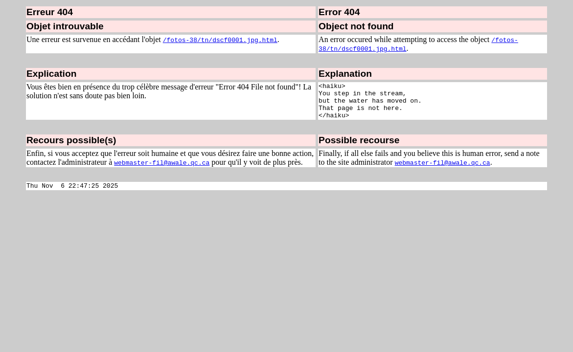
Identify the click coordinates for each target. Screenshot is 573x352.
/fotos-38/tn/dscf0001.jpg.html (220, 39)
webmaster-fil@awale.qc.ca (161, 169)
